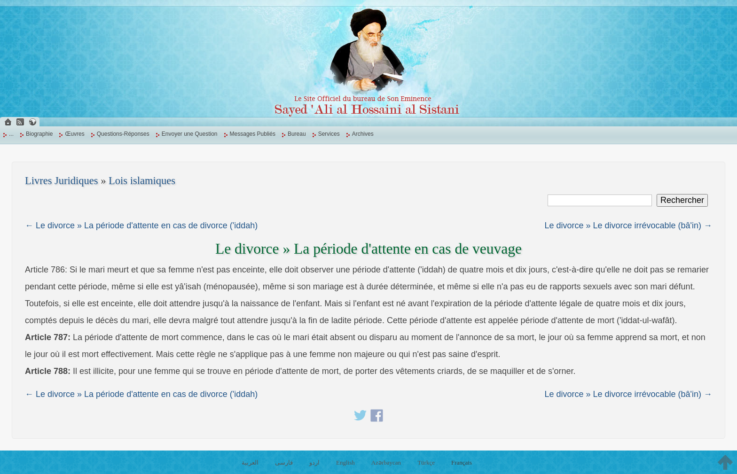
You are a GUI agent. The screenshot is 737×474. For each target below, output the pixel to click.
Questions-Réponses (123, 134)
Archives (363, 134)
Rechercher (682, 200)
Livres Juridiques (61, 180)
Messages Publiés (252, 134)
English (345, 462)
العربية (250, 462)
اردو (314, 462)
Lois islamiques (142, 180)
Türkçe (426, 462)
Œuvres (74, 134)
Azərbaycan (386, 462)
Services (329, 134)
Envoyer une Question (190, 134)
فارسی (284, 462)
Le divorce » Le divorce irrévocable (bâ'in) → (628, 225)
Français (461, 462)
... (11, 134)
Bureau (297, 134)
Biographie (39, 134)
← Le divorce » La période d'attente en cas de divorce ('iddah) (141, 225)
